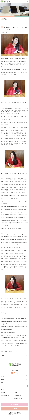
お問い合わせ (14, 404)
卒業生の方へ (3, 392)
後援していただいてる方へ (5, 395)
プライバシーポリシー (17, 395)
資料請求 (14, 408)
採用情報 (15, 392)
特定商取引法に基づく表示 (18, 398)
